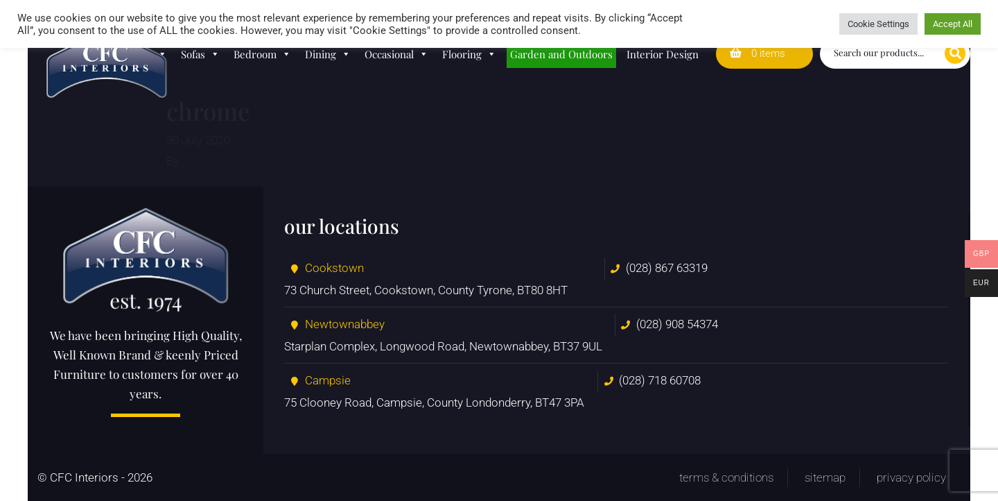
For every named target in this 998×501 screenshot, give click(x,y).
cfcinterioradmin (224, 161)
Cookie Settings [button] (878, 24)
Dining (328, 54)
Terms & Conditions (726, 477)
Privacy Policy (911, 477)
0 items (757, 53)
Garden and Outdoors (561, 54)
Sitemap (825, 477)
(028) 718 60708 (660, 380)
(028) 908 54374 (677, 324)
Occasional (396, 54)
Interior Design (663, 54)
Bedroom (262, 54)
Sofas (200, 54)
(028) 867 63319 (667, 268)
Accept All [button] (952, 24)
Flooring (469, 54)
